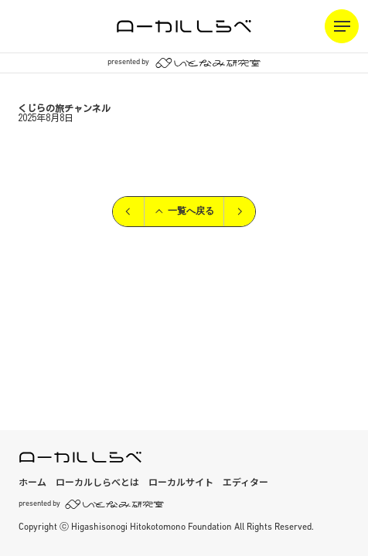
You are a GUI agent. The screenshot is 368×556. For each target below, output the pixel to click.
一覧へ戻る (184, 211)
